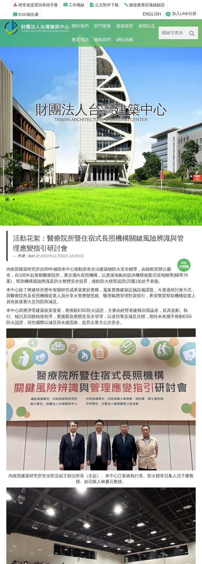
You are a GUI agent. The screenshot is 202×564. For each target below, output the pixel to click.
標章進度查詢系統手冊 (35, 5)
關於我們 (80, 26)
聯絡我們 (102, 39)
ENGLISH (152, 14)
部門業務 (102, 26)
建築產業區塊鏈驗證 (144, 5)
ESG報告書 (26, 14)
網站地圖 (124, 39)
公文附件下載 (104, 5)
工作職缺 (73, 5)
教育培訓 (80, 39)
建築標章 (124, 26)
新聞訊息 (146, 26)
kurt (32, 256)
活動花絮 (26, 238)
